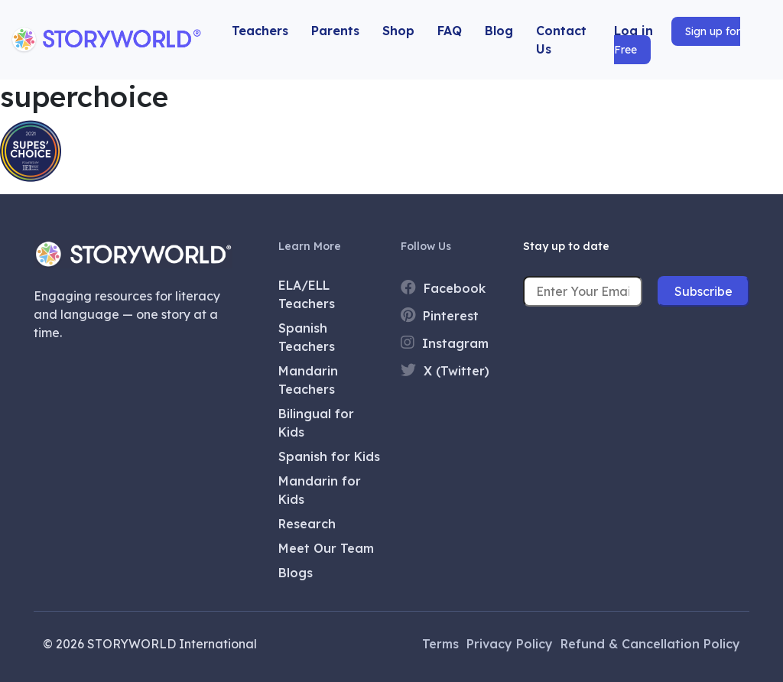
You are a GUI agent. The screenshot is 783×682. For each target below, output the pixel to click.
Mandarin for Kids (319, 490)
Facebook (443, 288)
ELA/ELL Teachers (306, 294)
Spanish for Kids (329, 456)
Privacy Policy (509, 643)
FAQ (449, 30)
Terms (440, 643)
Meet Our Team (326, 548)
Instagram (445, 343)
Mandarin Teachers (308, 380)
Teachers (260, 30)
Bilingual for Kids (316, 423)
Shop (398, 30)
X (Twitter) (445, 370)
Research (307, 523)
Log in (633, 30)
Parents (335, 30)
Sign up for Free (677, 40)
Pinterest (440, 315)
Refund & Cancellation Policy (650, 643)
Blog (499, 30)
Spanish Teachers (306, 337)
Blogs (295, 572)
